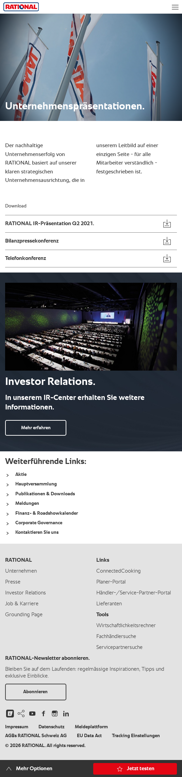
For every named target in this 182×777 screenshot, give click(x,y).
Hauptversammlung (36, 484)
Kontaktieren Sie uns (37, 532)
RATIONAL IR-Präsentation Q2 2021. (49, 224)
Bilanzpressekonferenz (32, 241)
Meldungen (27, 503)
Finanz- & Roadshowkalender (46, 513)
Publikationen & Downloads (45, 494)
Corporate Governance (38, 522)
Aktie (21, 474)
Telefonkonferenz (25, 258)
